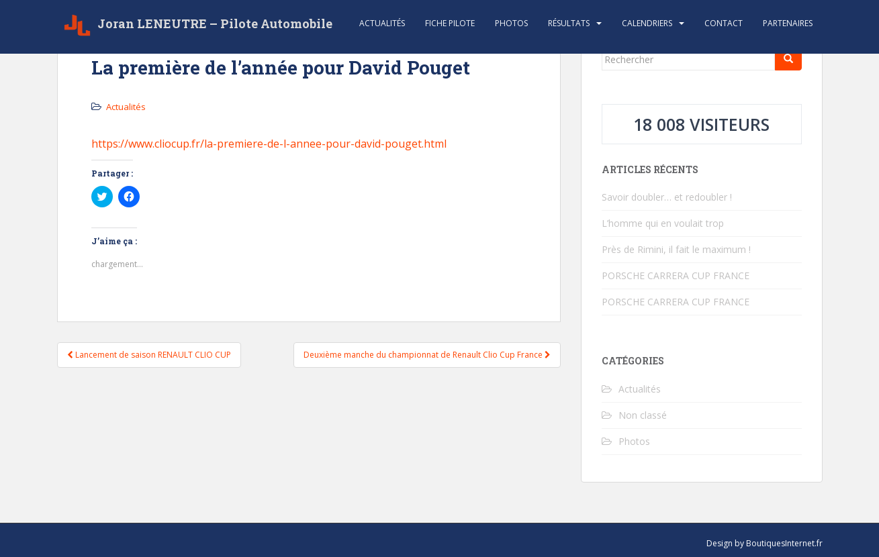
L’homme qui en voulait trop (663, 223)
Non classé (642, 415)
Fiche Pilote (450, 23)
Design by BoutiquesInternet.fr (764, 543)
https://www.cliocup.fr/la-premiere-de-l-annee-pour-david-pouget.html (269, 143)
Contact (723, 23)
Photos (511, 23)
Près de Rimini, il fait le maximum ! (676, 249)
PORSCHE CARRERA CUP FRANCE (675, 275)
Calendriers (647, 23)
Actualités (382, 23)
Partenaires (788, 23)
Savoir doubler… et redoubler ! (667, 197)
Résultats (569, 23)
